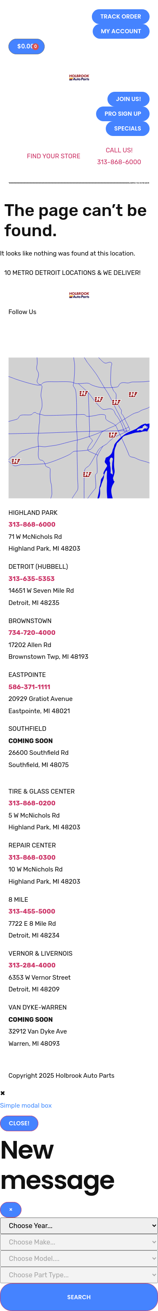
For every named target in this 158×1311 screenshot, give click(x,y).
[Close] (10, 1210)
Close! (19, 1123)
